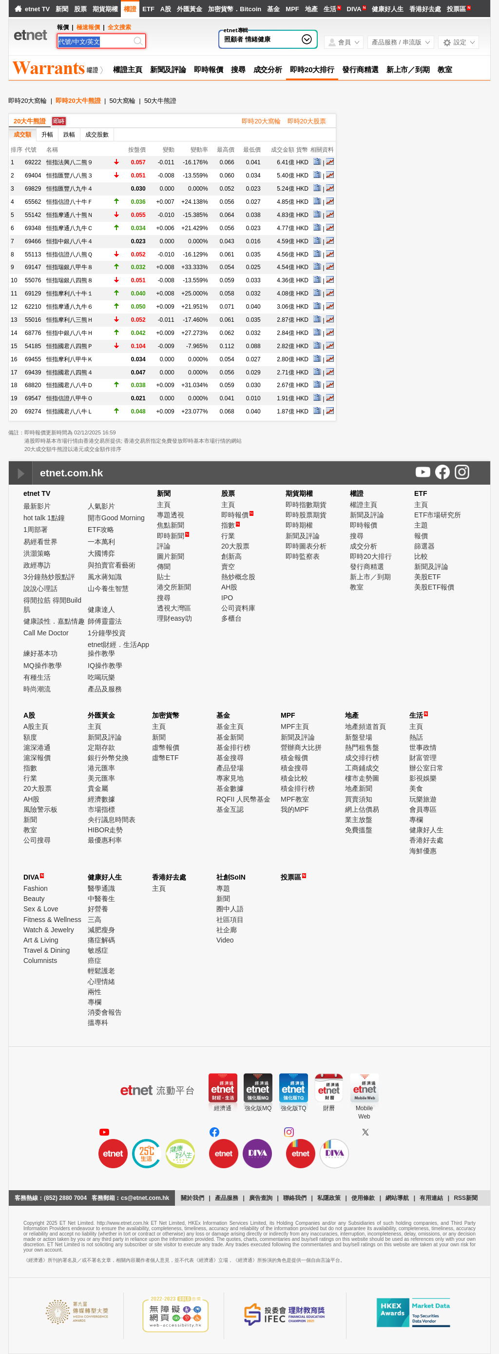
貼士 (164, 577)
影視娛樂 (423, 778)
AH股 (229, 587)
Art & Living (40, 940)
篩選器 (424, 546)
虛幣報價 (165, 747)
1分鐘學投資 (107, 633)
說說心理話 (40, 588)
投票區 (456, 9)
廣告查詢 (260, 1198)
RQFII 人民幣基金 (243, 799)
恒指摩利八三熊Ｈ (69, 319)
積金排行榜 (298, 788)
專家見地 (230, 778)
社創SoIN (231, 877)
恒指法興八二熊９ (69, 162)
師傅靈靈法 (105, 621)
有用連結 (431, 1198)
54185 (33, 346)
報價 (421, 536)
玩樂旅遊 (423, 799)
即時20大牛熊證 (78, 100)
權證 (130, 9)
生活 (330, 9)
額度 (30, 737)
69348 (33, 228)
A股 (165, 9)
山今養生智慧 (108, 588)
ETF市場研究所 (437, 515)
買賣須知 (358, 799)
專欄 (416, 820)
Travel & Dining (46, 950)
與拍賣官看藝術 (111, 565)
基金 (273, 9)
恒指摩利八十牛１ (69, 293)
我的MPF (295, 809)
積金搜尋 (294, 768)
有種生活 (37, 677)
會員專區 (423, 809)
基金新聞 (230, 737)
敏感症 (98, 950)
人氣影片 (101, 506)
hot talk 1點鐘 (44, 518)
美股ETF (427, 577)
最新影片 (37, 506)
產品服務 (226, 1198)
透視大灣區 (174, 608)
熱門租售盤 (362, 747)
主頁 (164, 505)
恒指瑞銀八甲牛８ (69, 267)
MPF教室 (295, 799)
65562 (33, 201)
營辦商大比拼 (301, 747)
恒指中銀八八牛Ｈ (69, 333)
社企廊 (226, 930)
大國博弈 (101, 553)
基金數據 (230, 788)
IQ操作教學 (105, 665)
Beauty (34, 899)
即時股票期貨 (306, 515)
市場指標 (101, 809)
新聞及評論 (168, 69)
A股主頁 (35, 726)
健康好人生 (387, 9)
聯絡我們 (295, 1198)
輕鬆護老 (101, 971)
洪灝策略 (37, 553)
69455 (33, 359)
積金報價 (294, 758)
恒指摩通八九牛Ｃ (69, 228)
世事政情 (423, 747)
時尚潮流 (37, 689)
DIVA (354, 9)
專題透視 (170, 515)
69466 (33, 241)
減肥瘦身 (101, 930)
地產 (311, 9)
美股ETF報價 (434, 587)
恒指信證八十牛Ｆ (69, 201)
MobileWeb (364, 1112)
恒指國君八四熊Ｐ (69, 346)
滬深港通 (37, 747)
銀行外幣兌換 (108, 758)
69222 (33, 162)
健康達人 (101, 609)
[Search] (95, 42)
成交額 (22, 134)
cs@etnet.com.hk (145, 1198)
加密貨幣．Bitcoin (234, 9)
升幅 (47, 134)
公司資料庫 (238, 608)
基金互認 (230, 809)
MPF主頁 (295, 726)
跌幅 (69, 134)
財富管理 (423, 758)
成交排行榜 (362, 758)
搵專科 (98, 1022)
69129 (33, 293)
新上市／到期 (408, 69)
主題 (421, 525)
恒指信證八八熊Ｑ (69, 254)
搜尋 (238, 69)
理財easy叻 (174, 618)
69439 (33, 372)
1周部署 (35, 529)
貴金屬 (98, 788)
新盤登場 (358, 737)
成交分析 (268, 69)
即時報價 (208, 69)
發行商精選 (360, 69)
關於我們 (192, 1198)
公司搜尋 (37, 840)
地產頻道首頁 (365, 726)
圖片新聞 (170, 556)
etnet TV (37, 9)
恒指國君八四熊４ (69, 372)
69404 (33, 175)
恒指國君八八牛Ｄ (69, 385)
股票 (80, 9)
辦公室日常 (426, 768)
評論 (164, 546)
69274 (33, 411)
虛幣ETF (165, 758)
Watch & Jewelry (48, 930)
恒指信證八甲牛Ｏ (69, 398)
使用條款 (363, 1198)
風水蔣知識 (105, 577)
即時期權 (299, 525)
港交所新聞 (174, 587)
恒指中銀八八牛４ (69, 241)
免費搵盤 (358, 830)
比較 (421, 556)
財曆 (329, 1108)
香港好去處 (425, 9)
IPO (227, 598)
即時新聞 (173, 536)
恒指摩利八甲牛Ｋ (69, 359)
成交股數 (97, 134)
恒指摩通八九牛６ (69, 306)
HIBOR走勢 (105, 830)
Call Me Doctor (46, 633)
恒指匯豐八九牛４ (69, 188)
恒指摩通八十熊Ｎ (69, 215)
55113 (33, 254)
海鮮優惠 (423, 851)
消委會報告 (105, 1012)
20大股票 (235, 546)
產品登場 (230, 768)
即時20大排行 (312, 69)
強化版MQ (258, 1108)
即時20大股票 (307, 121)
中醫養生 (101, 899)
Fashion (35, 888)
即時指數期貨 (306, 505)
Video (225, 940)
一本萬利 (101, 542)
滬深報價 (37, 758)
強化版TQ (294, 1108)
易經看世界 (40, 542)
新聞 (62, 9)
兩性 (94, 992)
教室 (445, 69)
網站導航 (397, 1198)
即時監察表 (303, 556)
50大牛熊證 (160, 100)
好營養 (98, 909)
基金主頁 (230, 726)
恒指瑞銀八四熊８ (69, 280)
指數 (230, 525)
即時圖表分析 (306, 546)
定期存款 (101, 747)
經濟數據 (101, 799)
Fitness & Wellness (52, 919)
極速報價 (88, 27)
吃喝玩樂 (101, 677)
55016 (33, 319)
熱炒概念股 (238, 577)
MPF (292, 9)
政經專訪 (37, 565)
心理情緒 (101, 981)
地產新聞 (358, 788)
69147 (33, 267)
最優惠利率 (105, 840)
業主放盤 (358, 820)
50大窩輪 (122, 100)
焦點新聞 (170, 525)
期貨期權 (105, 9)
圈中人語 (230, 909)
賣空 (228, 566)
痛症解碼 (101, 940)
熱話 (416, 737)
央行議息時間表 (111, 820)
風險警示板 (40, 809)
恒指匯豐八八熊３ (69, 175)
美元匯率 (101, 778)
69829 (33, 188)
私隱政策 (329, 1198)
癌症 (94, 960)
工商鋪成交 (362, 768)
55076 (33, 280)
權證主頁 (127, 69)
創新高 (231, 556)
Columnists (40, 960)
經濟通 (222, 1108)
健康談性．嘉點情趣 (54, 621)
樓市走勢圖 (362, 778)
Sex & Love (40, 909)
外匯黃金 (189, 9)
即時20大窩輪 (27, 100)
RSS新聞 (466, 1198)
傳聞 (164, 566)
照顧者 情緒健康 (247, 39)
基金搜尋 (230, 758)
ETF (148, 9)
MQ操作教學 (42, 665)
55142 (33, 215)
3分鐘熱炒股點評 (49, 577)
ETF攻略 (101, 529)
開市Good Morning (116, 518)
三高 (94, 919)
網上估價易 (362, 809)
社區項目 (230, 919)
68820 (33, 385)
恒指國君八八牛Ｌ (69, 411)
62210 (33, 306)
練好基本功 (40, 653)
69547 (33, 398)
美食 (416, 788)
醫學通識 (101, 888)
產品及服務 (105, 689)
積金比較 (294, 778)
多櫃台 (231, 618)
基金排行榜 (233, 747)
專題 (223, 888)
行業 (228, 536)
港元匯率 (101, 768)
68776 (33, 333)
